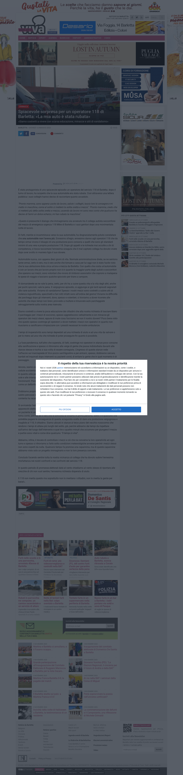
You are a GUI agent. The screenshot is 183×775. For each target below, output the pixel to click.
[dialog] (91, 387)
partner (60, 368)
